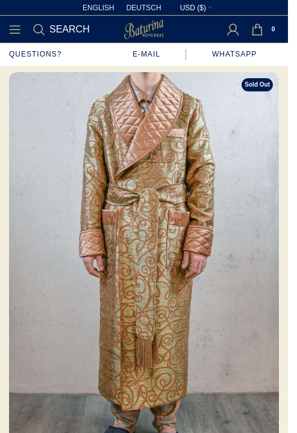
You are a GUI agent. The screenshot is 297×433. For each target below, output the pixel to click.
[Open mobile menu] (15, 29)
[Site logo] (144, 28)
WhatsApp (236, 54)
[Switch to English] (98, 8)
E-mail (146, 54)
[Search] (61, 29)
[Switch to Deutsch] (143, 8)
